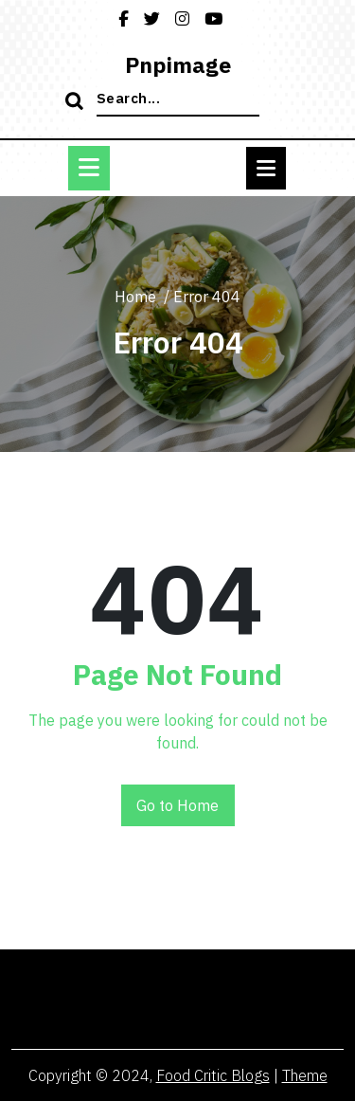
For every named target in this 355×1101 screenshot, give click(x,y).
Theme (305, 1075)
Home (135, 296)
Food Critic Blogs (213, 1075)
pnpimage (178, 64)
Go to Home (177, 805)
